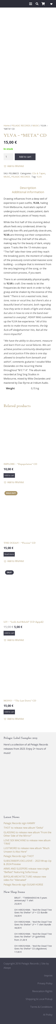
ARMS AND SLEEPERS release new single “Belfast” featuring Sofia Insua (26, 870)
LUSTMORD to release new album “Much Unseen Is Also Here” (26, 850)
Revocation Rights (42, 991)
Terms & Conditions (41, 1007)
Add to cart (25, 156)
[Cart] (43, 4)
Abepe (7, 967)
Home (7, 125)
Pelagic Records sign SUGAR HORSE (23, 884)
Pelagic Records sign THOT (19, 856)
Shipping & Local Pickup (39, 999)
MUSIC (35, 125)
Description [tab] (28, 188)
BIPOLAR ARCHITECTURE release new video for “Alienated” (25, 878)
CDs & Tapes (38, 173)
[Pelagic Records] (6, 4)
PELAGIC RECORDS (21, 125)
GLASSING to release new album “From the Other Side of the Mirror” (27, 834)
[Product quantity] (8, 156)
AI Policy (47, 1014)
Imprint (48, 975)
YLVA (39, 176)
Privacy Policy (44, 983)
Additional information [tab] (28, 192)
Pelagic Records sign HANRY (19, 823)
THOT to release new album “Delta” (23, 827)
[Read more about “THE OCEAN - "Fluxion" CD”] (9, 554)
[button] (30, 3)
